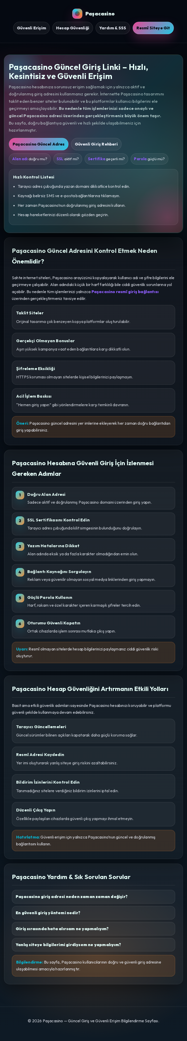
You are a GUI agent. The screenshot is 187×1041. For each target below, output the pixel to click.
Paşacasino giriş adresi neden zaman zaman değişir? (72, 896)
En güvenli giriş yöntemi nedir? (48, 912)
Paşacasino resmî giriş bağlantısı (125, 291)
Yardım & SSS (112, 27)
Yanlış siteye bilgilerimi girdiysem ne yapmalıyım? (68, 944)
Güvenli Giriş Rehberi (96, 144)
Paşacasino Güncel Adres (39, 144)
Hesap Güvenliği (72, 27)
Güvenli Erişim (31, 27)
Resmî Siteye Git (153, 27)
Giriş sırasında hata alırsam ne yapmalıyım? (62, 928)
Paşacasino (93, 14)
